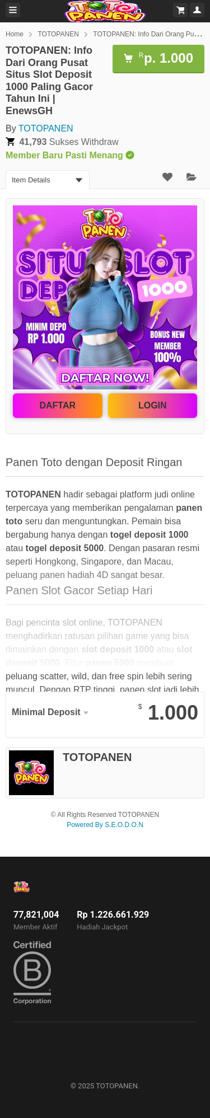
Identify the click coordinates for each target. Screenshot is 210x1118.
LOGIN (152, 405)
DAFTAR (57, 405)
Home (15, 34)
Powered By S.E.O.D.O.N (105, 825)
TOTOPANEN (58, 34)
